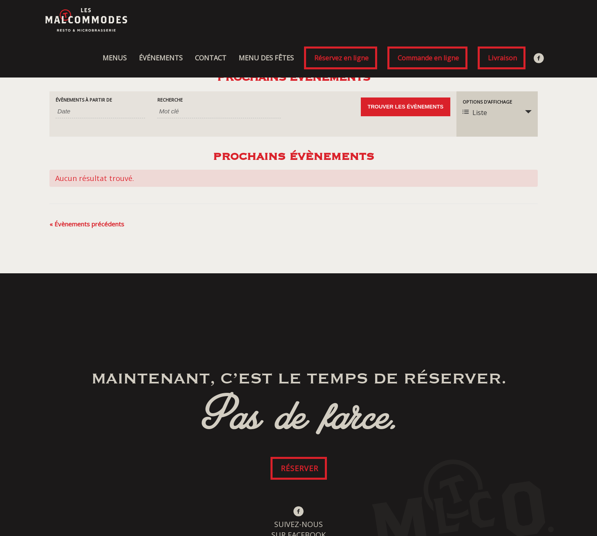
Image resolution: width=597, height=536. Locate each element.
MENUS (115, 57)
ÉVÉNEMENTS (161, 57)
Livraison (502, 57)
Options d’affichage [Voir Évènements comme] (487, 102)
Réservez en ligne (341, 57)
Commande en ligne (428, 57)
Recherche (170, 99)
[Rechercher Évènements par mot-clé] (219, 111)
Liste (475, 112)
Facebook (540, 57)
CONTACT (210, 57)
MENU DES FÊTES (266, 57)
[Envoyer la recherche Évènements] (405, 106)
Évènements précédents (86, 224)
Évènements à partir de (84, 99)
